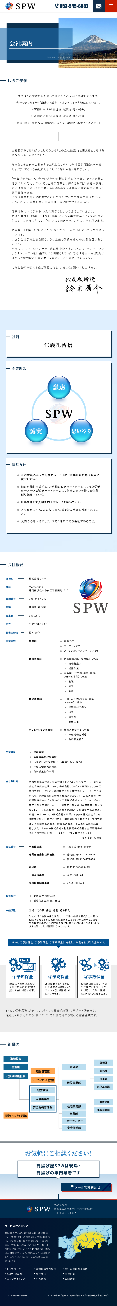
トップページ (14, 1269)
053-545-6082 (37, 598)
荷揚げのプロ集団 (46, 1269)
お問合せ (70, 1278)
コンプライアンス (16, 1278)
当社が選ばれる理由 (76, 1269)
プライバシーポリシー (17, 1295)
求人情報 (41, 1278)
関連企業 (70, 1273)
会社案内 (41, 1273)
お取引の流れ (14, 1273)
